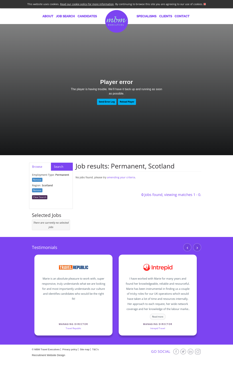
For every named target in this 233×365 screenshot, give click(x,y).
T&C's (95, 349)
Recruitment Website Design (48, 355)
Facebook (176, 351)
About (47, 16)
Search (58, 167)
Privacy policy (69, 349)
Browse (37, 167)
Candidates (87, 16)
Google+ (198, 351)
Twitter (183, 351)
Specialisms (146, 16)
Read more (157, 316)
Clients (165, 16)
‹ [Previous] (187, 247)
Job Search (65, 16)
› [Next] (197, 247)
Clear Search (39, 197)
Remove (37, 179)
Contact (182, 16)
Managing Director (73, 324)
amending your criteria (121, 177)
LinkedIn (190, 351)
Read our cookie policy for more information (87, 4)
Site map (85, 349)
